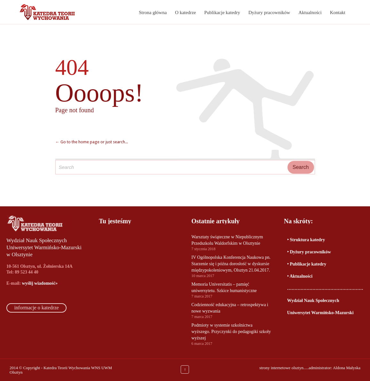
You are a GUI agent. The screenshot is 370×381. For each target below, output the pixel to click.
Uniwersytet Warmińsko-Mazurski (320, 312)
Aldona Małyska (346, 367)
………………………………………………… (325, 288)
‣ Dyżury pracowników (309, 252)
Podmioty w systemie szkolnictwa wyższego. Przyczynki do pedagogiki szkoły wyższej (231, 331)
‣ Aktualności (299, 276)
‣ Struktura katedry (306, 239)
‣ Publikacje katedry (306, 264)
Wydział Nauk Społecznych (313, 300)
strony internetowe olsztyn (281, 367)
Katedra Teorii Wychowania (66, 367)
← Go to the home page (77, 141)
